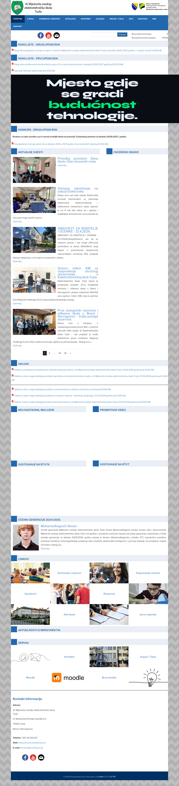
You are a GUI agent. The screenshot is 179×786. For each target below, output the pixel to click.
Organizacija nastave (125, 573)
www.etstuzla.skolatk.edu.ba (32, 742)
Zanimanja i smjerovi (46, 573)
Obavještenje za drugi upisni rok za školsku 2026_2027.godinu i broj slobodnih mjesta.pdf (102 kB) (61, 144)
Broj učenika (135, 677)
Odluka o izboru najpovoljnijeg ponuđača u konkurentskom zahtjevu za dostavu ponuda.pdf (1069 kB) (62, 389)
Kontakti (42, 656)
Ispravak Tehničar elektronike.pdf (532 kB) (34, 71)
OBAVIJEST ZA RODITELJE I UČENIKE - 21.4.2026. (78, 230)
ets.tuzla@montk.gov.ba (31, 748)
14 (60, 353)
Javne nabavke (123, 614)
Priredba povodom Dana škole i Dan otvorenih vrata (78, 160)
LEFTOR (112, 777)
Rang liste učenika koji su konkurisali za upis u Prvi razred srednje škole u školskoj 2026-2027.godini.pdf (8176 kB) (68, 64)
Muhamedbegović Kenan (59, 526)
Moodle (57, 677)
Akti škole (43, 614)
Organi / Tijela (123, 656)
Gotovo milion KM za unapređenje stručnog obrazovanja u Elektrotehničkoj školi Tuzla (78, 272)
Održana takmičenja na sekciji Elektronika (78, 190)
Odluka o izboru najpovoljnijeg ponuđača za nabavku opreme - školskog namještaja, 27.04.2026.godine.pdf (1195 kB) (70, 395)
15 (65, 353)
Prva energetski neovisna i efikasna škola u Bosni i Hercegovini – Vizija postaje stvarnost (78, 315)
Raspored (135, 593)
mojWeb (101, 777)
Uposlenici (56, 593)
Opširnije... (62, 165)
